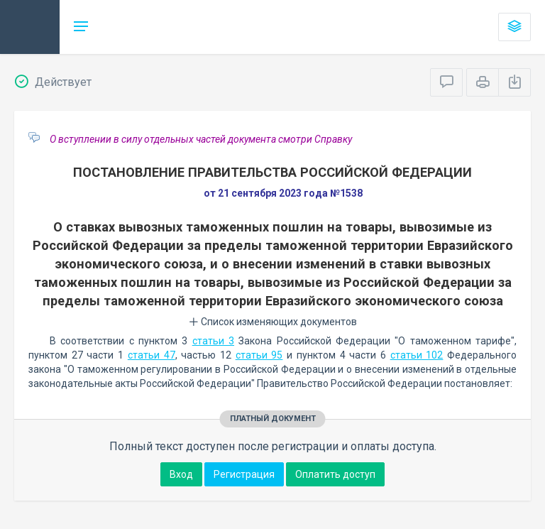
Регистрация (244, 474)
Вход (181, 474)
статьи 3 (213, 341)
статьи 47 (151, 355)
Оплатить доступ (335, 474)
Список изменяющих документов (273, 321)
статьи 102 (417, 355)
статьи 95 (259, 355)
